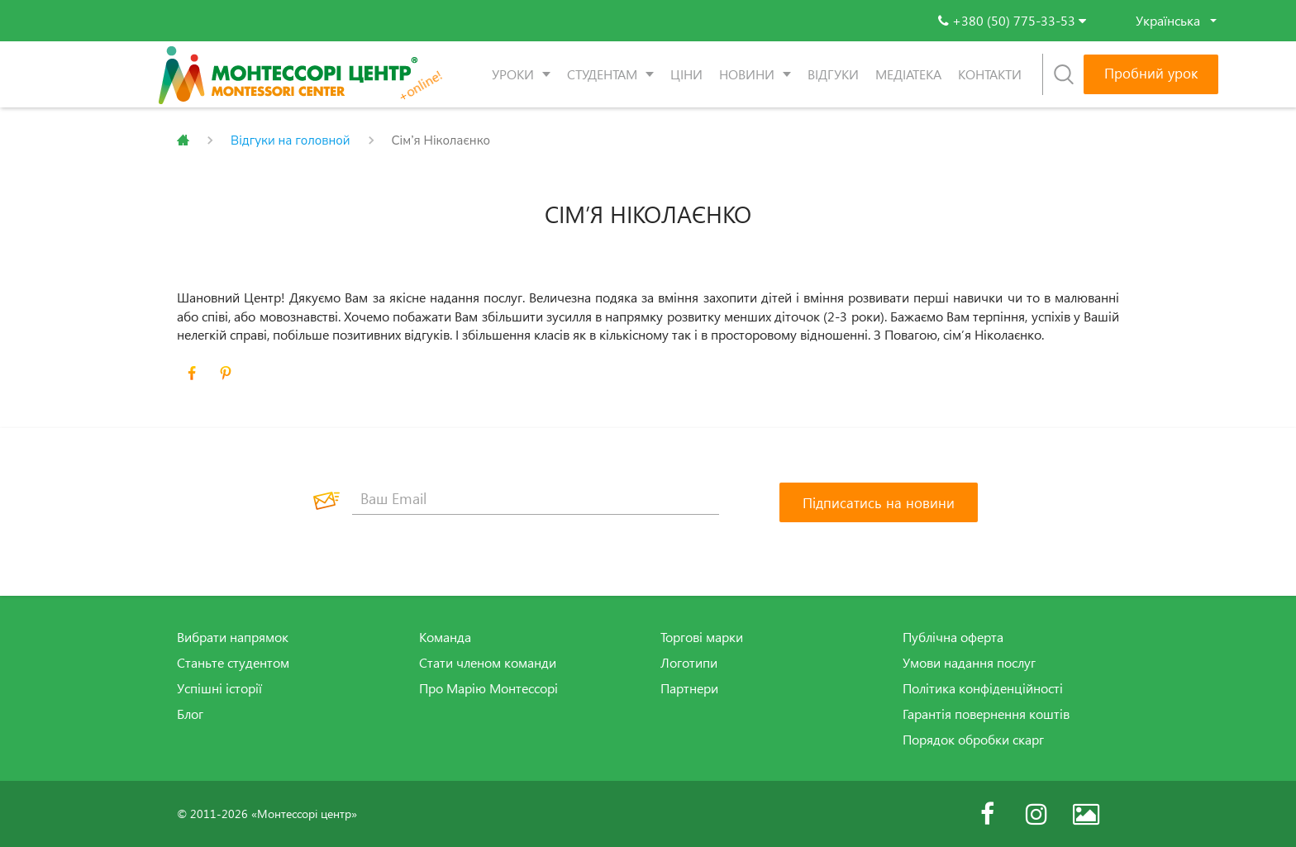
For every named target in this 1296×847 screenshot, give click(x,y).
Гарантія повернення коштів (986, 714)
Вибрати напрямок (232, 637)
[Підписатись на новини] (878, 502)
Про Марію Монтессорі (488, 688)
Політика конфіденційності (983, 688)
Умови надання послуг (969, 663)
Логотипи (688, 663)
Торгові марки (701, 637)
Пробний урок (1151, 73)
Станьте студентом (233, 663)
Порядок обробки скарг (973, 739)
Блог (190, 714)
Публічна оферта (953, 637)
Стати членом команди (487, 663)
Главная (183, 140)
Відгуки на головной (290, 140)
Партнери (689, 688)
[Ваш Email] (535, 498)
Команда (445, 637)
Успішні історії (219, 688)
